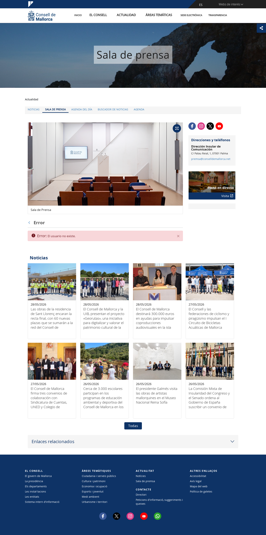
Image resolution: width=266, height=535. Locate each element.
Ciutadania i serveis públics (99, 476)
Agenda (139, 109)
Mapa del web (198, 486)
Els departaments (36, 486)
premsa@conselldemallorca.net (210, 159)
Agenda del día (81, 109)
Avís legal (196, 481)
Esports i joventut (92, 491)
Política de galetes (201, 491)
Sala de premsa (145, 481)
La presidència (34, 481)
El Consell (111, 15)
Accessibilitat (198, 476)
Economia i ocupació (94, 486)
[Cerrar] (178, 236)
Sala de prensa (55, 109)
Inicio (94, 15)
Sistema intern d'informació (42, 502)
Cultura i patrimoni (93, 481)
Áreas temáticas (161, 15)
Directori (141, 494)
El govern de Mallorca (38, 476)
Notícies (141, 476)
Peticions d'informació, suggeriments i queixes (159, 501)
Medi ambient (90, 496)
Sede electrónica (191, 15)
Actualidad (134, 15)
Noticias (34, 109)
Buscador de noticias (113, 109)
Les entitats (32, 496)
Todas (133, 425)
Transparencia (217, 15)
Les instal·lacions (35, 491)
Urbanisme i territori (94, 502)
